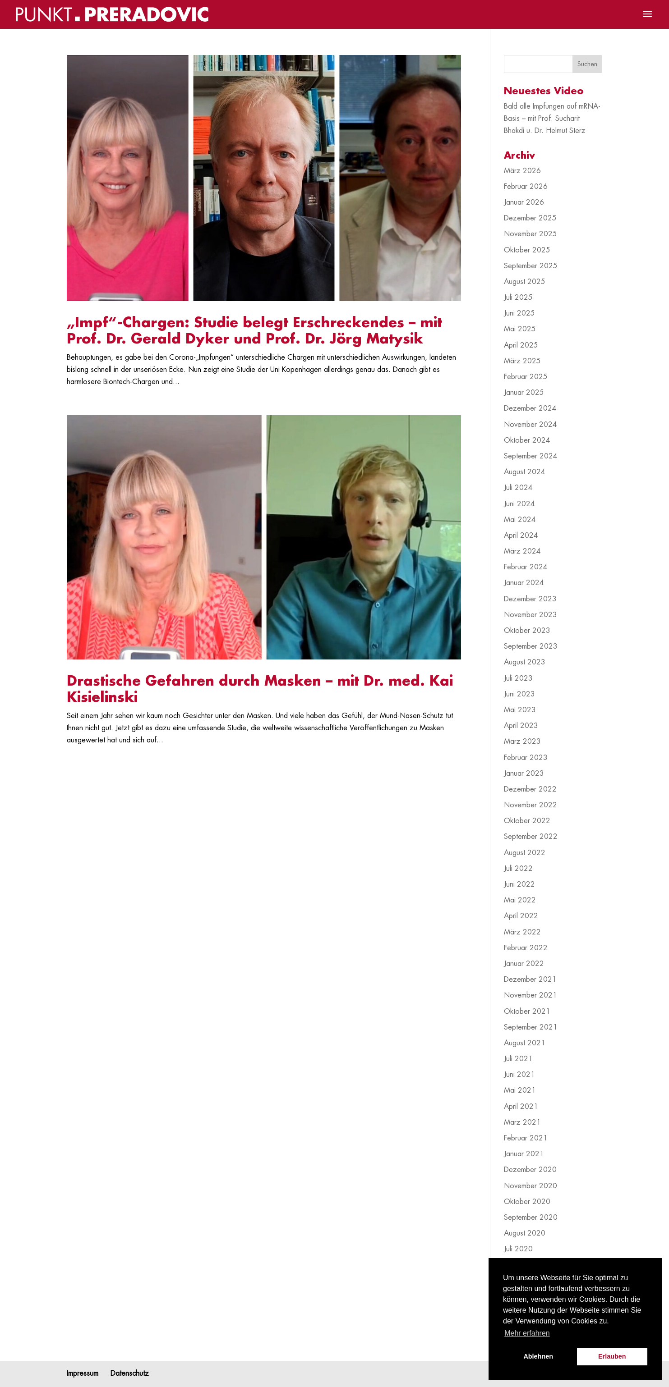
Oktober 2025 (527, 250)
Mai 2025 (520, 329)
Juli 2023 (518, 678)
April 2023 (521, 725)
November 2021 (530, 995)
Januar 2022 (524, 963)
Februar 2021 (526, 1138)
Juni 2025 (519, 313)
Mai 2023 (520, 710)
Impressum (82, 1373)
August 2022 (524, 852)
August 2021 (524, 1043)
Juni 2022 (519, 884)
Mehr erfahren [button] (527, 1333)
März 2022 (522, 932)
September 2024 (531, 456)
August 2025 (524, 281)
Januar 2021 (524, 1154)
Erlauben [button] (612, 1356)
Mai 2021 (520, 1090)
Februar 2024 (526, 567)
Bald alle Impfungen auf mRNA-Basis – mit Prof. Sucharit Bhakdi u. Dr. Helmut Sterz (552, 118)
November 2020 (530, 1186)
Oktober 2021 (527, 1011)
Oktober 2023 (527, 630)
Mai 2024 (520, 519)
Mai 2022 (520, 900)
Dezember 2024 (530, 408)
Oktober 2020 (527, 1201)
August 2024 (524, 472)
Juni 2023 (519, 694)
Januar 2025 (524, 392)
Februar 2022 (526, 948)
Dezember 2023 (530, 599)
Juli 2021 (518, 1058)
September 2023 (531, 646)
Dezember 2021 (530, 979)
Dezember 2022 (530, 789)
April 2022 (521, 916)
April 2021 (521, 1106)
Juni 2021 (519, 1074)
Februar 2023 (526, 757)
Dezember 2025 (530, 218)
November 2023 (530, 614)
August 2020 (524, 1233)
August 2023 (524, 662)
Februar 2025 (526, 376)
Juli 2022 (518, 868)
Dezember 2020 (530, 1169)
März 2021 (522, 1122)
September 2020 (531, 1217)
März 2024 (522, 551)
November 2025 (530, 234)
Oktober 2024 (527, 440)
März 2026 (522, 170)
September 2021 (531, 1027)
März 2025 (522, 361)
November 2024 (530, 424)
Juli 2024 (518, 487)
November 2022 (530, 805)
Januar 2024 (524, 582)
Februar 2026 (526, 186)
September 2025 (531, 266)
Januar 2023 (524, 773)
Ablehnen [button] (538, 1356)
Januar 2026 (524, 202)
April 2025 (521, 345)
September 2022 (531, 836)
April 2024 (521, 535)
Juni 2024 (519, 504)
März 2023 (522, 741)
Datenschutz (130, 1373)
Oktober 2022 (527, 820)
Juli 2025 (518, 297)
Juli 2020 (518, 1249)
